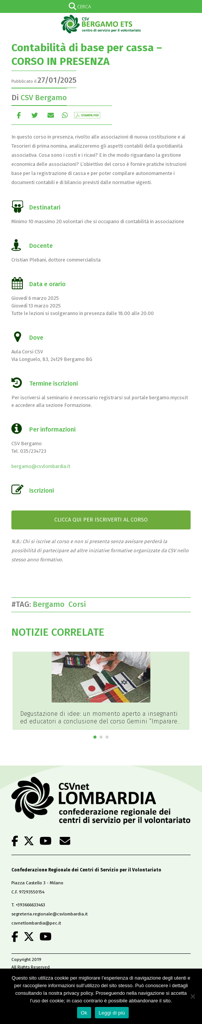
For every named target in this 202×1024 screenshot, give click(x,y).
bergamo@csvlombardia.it (40, 466)
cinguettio (34, 115)
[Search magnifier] (195, 6)
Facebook (18, 115)
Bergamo (50, 604)
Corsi (79, 604)
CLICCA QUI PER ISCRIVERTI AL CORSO (101, 520)
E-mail (50, 115)
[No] (192, 996)
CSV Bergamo (44, 97)
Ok (84, 1013)
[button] (95, 737)
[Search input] (99, 6)
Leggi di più (112, 1013)
